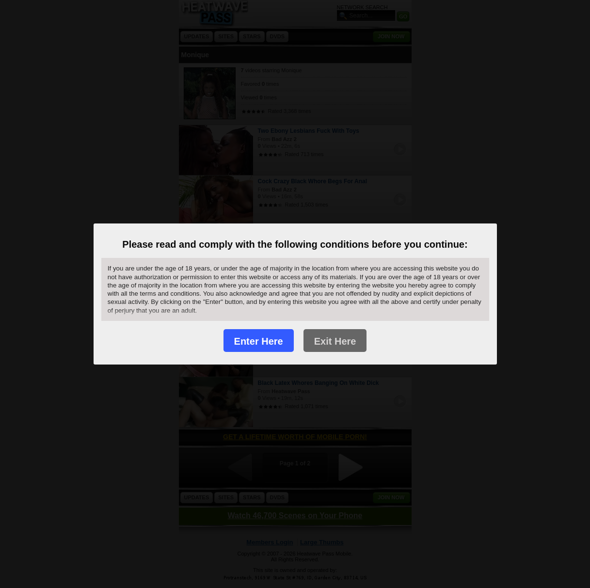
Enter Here (258, 341)
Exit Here (335, 341)
